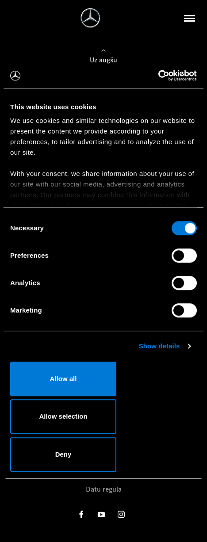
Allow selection (63, 416)
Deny (63, 454)
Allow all (63, 378)
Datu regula (104, 489)
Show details (159, 346)
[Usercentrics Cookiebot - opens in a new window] (158, 75)
